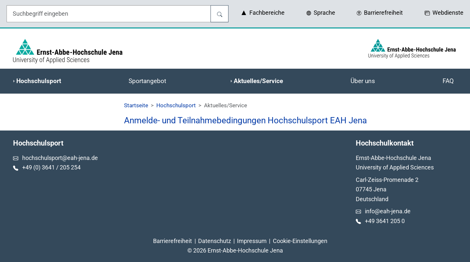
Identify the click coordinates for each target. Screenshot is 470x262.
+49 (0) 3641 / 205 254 (51, 167)
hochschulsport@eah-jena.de (60, 157)
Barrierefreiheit (172, 240)
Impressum (252, 240)
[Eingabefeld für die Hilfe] (109, 13)
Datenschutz (214, 240)
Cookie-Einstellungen (300, 240)
